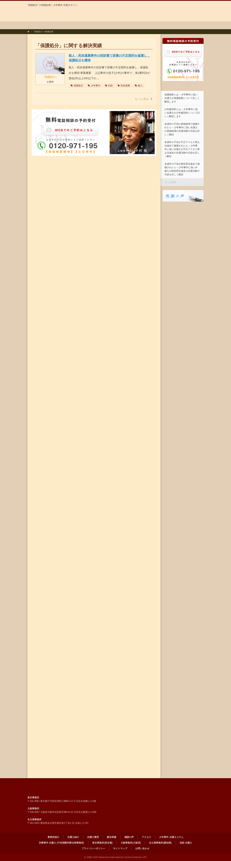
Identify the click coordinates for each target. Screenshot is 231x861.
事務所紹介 (39, 25)
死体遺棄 (124, 85)
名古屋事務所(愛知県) (160, 842)
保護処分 (77, 85)
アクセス (160, 25)
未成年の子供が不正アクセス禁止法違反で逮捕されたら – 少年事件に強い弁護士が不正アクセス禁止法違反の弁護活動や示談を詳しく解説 (182, 149)
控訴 (109, 85)
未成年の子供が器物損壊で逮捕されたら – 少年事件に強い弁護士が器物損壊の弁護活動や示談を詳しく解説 (182, 129)
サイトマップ (120, 848)
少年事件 (94, 85)
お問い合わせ (142, 848)
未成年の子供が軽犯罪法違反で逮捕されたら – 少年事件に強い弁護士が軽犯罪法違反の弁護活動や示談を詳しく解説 (182, 169)
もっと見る (143, 98)
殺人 (139, 85)
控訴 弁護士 (186, 842)
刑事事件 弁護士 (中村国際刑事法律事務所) (61, 842)
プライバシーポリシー (93, 848)
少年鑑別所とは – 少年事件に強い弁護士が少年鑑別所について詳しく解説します (182, 113)
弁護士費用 (90, 25)
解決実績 (114, 25)
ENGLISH (194, 5)
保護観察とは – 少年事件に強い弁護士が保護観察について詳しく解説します (182, 98)
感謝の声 (137, 25)
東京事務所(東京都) (102, 842)
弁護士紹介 (65, 25)
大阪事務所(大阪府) (131, 842)
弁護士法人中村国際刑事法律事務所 (64, 14)
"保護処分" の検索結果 (43, 32)
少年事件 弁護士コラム (187, 25)
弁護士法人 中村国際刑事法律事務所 (64, 787)
